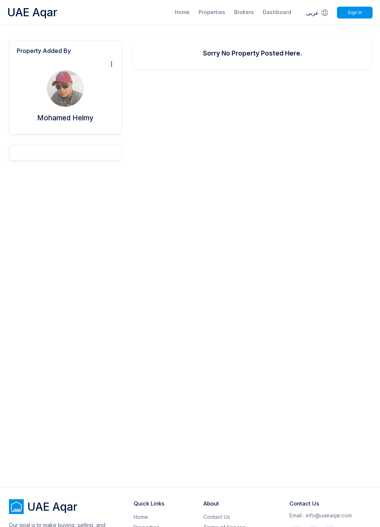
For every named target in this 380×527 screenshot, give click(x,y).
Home (182, 12)
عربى (318, 12)
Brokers (244, 12)
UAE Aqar (32, 12)
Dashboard (277, 12)
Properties (212, 12)
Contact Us (216, 517)
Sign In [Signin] (355, 12)
